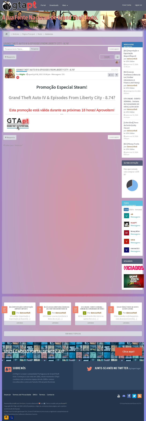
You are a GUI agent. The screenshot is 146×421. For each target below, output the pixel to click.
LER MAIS (20, 323)
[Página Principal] (6, 34)
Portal (43, 5)
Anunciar (7, 394)
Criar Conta (126, 5)
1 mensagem (114, 49)
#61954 (114, 69)
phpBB (14, 403)
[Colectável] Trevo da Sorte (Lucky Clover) (131, 125)
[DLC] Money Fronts (131, 144)
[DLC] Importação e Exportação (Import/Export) (131, 53)
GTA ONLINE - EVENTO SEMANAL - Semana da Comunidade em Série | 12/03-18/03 (92, 309)
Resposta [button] (10, 57)
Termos (42, 394)
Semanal (138, 209)
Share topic (107, 58)
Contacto (50, 394)
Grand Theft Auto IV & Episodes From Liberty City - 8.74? (36, 43)
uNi (132, 214)
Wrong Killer (135, 231)
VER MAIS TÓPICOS (73, 333)
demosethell (132, 58)
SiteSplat (23, 403)
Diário (131, 209)
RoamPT (134, 223)
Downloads (54, 5)
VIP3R (133, 240)
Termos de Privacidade (22, 394)
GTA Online (130, 61)
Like (111, 75)
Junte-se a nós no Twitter (118, 368)
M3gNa (22, 74)
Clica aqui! (128, 351)
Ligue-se (138, 5)
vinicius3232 (135, 248)
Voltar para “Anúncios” (13, 145)
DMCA (35, 394)
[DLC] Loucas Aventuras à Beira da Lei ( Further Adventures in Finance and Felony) (132, 77)
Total (126, 209)
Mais (65, 5)
